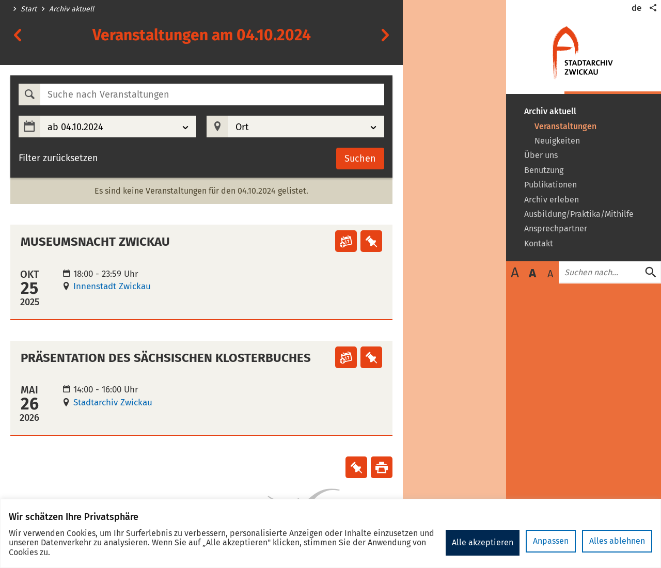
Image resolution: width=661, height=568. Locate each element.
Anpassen (471, 542)
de (636, 8)
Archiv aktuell (71, 9)
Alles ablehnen (537, 542)
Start (29, 9)
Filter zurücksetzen (58, 158)
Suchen (360, 158)
